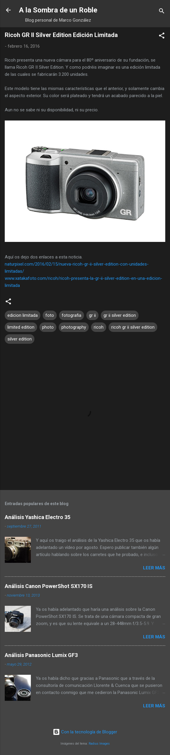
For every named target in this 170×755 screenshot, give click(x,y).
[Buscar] (161, 12)
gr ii (92, 315)
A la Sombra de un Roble (58, 10)
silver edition (19, 339)
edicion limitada (22, 315)
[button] (161, 36)
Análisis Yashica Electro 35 (37, 517)
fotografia (71, 315)
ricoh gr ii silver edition (133, 327)
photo (48, 327)
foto (49, 315)
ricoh (99, 327)
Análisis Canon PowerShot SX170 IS (49, 586)
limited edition (20, 327)
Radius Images (99, 744)
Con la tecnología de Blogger (85, 732)
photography (73, 327)
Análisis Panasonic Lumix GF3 (41, 655)
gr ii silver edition (120, 315)
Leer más (154, 568)
